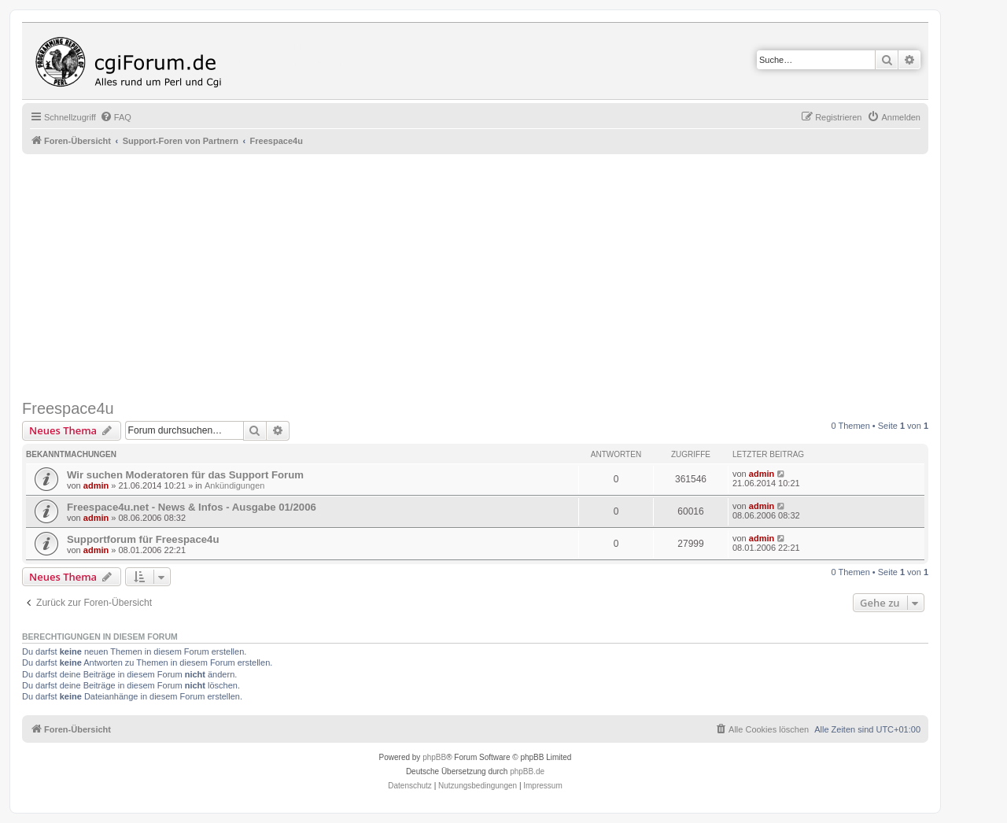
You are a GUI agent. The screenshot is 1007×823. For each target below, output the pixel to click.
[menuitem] (115, 117)
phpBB (434, 757)
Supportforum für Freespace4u (143, 539)
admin (96, 485)
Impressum (542, 785)
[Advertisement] (494, 277)
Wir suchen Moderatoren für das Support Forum (185, 475)
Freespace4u (68, 408)
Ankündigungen (234, 485)
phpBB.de (527, 771)
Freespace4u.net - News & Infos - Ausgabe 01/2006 (191, 507)
